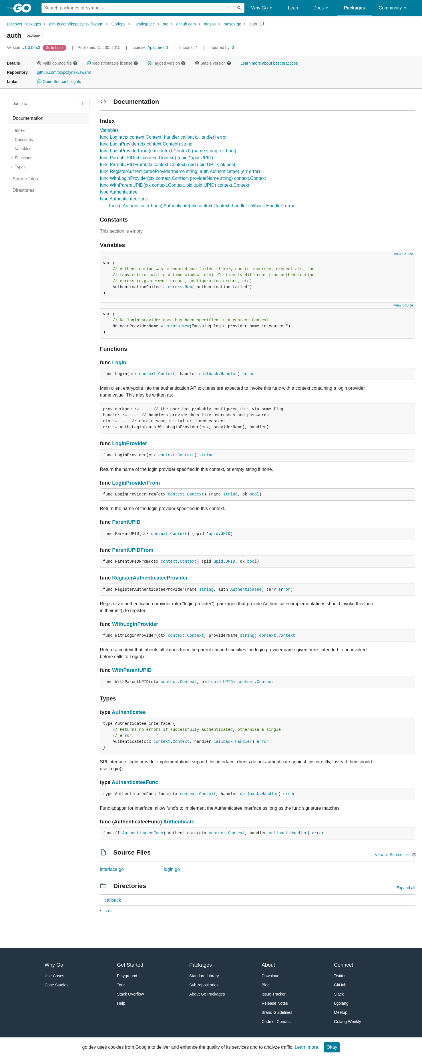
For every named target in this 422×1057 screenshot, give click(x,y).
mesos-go (232, 24)
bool (254, 494)
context (147, 374)
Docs (321, 8)
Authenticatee (246, 589)
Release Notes (275, 1003)
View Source (403, 254)
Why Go (262, 8)
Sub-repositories (203, 985)
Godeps (119, 24)
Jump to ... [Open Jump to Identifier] (22, 103)
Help (121, 1003)
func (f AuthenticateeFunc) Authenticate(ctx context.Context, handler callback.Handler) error (201, 205)
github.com (186, 24)
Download (270, 976)
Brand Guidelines (277, 1012)
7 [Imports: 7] (188, 47)
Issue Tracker (274, 994)
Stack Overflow (130, 994)
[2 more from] (100, 910)
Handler (229, 374)
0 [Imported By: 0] (221, 47)
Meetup (340, 1012)
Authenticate (178, 822)
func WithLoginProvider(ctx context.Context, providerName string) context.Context (183, 178)
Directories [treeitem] (23, 190)
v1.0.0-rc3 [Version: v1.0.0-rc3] (24, 47)
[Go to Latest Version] (55, 47)
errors (175, 287)
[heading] (24, 8)
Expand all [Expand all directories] (406, 887)
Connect (343, 965)
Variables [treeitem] (23, 148)
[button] (39, 63)
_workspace (144, 24)
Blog (266, 985)
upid (213, 534)
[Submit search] (239, 8)
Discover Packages (24, 24)
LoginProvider (129, 443)
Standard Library (204, 976)
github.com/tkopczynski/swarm (76, 24)
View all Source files (393, 854)
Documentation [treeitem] (28, 118)
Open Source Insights (59, 81)
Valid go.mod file (57, 63)
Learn (294, 7)
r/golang (341, 1003)
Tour (121, 985)
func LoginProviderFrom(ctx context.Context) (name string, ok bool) (168, 150)
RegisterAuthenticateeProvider (150, 578)
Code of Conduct (277, 1021)
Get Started (130, 965)
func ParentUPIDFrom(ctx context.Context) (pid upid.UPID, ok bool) (168, 164)
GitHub (340, 985)
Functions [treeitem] (23, 158)
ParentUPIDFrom (132, 550)
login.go (172, 869)
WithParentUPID (132, 670)
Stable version (213, 63)
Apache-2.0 (158, 47)
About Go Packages (207, 994)
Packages (354, 7)
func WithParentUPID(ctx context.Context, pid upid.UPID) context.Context (174, 185)
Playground (127, 976)
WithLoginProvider (135, 624)
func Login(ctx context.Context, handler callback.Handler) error (163, 137)
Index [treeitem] (20, 130)
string (206, 455)
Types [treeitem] (20, 167)
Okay (332, 1047)
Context (166, 374)
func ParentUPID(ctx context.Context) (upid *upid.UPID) (156, 157)
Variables (109, 130)
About (268, 965)
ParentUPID (126, 522)
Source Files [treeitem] (25, 178)
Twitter (340, 976)
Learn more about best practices (269, 63)
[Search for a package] (137, 8)
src (165, 24)
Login (119, 362)
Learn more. (307, 1047)
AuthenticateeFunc (135, 782)
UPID (225, 534)
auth (253, 24)
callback (208, 374)
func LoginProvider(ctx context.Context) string (146, 144)
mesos (210, 24)
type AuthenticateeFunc (124, 198)
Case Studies (56, 985)
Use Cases (54, 976)
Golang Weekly (347, 1021)
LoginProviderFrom (136, 483)
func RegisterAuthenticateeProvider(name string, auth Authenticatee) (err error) (180, 171)
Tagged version (166, 63)
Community (393, 8)
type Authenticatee (119, 192)
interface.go (112, 869)
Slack (339, 994)
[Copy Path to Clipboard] (261, 24)
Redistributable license (112, 63)
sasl (108, 910)
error (248, 374)
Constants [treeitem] (24, 139)
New (188, 287)
